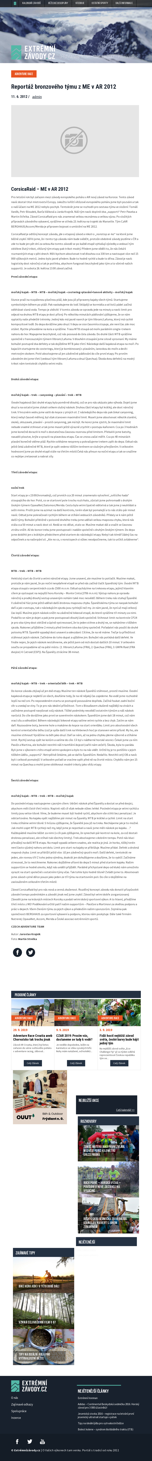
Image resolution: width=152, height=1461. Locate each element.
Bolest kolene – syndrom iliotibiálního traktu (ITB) (105, 1429)
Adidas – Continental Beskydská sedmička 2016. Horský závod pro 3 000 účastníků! (108, 1405)
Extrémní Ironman (88, 1398)
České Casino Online (86, 1249)
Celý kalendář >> (125, 1110)
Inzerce (16, 1418)
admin (37, 96)
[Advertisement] (76, 975)
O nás (14, 1398)
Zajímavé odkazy (22, 1404)
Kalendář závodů (31, 3)
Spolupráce (18, 1411)
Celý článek (33, 1063)
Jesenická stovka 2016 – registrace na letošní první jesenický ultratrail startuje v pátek (106, 1415)
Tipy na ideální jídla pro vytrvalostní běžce (101, 1423)
